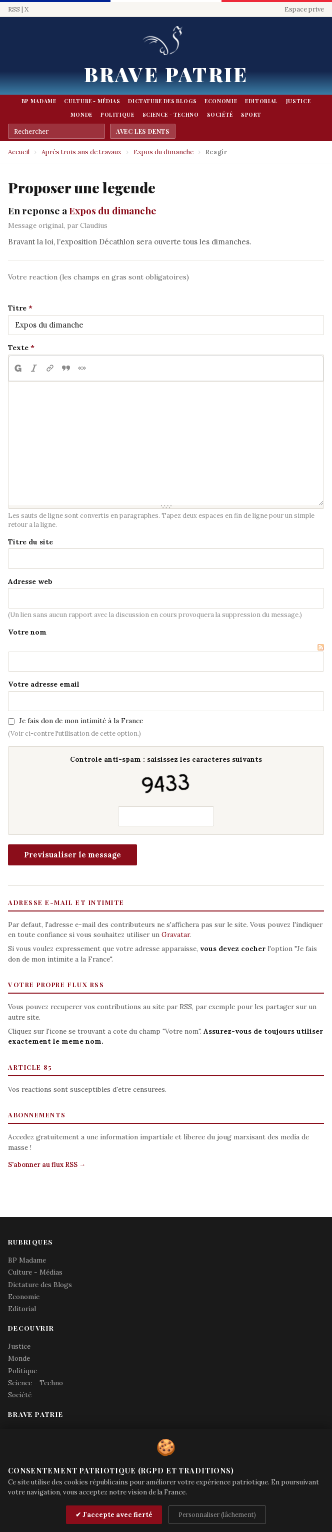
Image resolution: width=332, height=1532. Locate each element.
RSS (14, 9)
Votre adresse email (44, 684)
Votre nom (27, 632)
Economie (220, 101)
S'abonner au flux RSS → (47, 1164)
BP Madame (39, 101)
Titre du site (30, 541)
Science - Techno (170, 114)
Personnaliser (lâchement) (217, 1514)
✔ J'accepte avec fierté (114, 1514)
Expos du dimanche (164, 152)
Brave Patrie (166, 74)
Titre (17, 308)
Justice (298, 101)
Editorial (261, 101)
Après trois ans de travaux (82, 152)
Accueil (19, 152)
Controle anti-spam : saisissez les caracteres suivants (166, 776)
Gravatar (176, 934)
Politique (117, 114)
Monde (81, 114)
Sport (251, 114)
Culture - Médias (92, 101)
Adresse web (30, 581)
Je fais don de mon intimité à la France (81, 720)
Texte (18, 347)
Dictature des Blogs (162, 101)
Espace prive (304, 9)
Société (220, 114)
